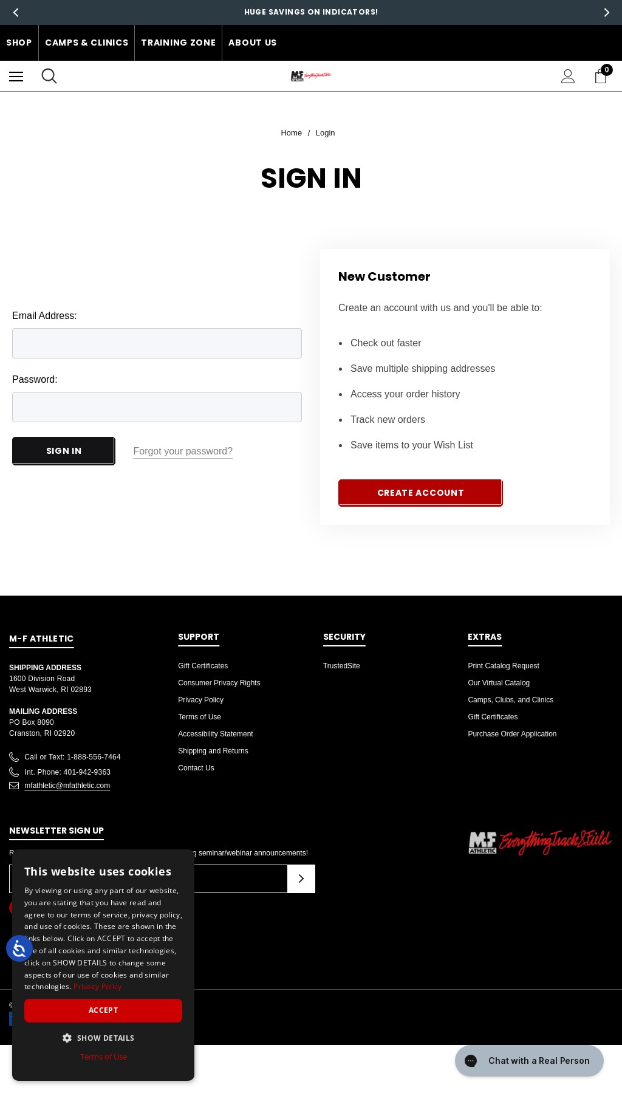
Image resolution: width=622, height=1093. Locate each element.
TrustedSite (341, 666)
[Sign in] (568, 76)
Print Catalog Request (503, 666)
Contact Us (196, 768)
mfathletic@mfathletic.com (67, 785)
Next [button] (606, 12)
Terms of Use (199, 717)
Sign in (64, 451)
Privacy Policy (201, 700)
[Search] (49, 76)
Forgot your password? (183, 451)
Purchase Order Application (512, 734)
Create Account (421, 493)
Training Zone (178, 42)
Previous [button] (15, 12)
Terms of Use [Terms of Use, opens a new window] (103, 1056)
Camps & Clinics (87, 42)
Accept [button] (103, 1010)
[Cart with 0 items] (603, 76)
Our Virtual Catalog (499, 683)
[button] (103, 1037)
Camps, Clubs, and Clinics (510, 700)
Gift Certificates (203, 666)
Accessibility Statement (215, 734)
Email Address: (44, 315)
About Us (252, 42)
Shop (19, 42)
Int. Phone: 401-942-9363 (67, 772)
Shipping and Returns (213, 751)
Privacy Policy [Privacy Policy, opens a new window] (97, 986)
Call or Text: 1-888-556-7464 (72, 757)
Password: (35, 379)
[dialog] (103, 965)
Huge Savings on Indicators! (311, 12)
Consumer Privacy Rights (219, 683)
